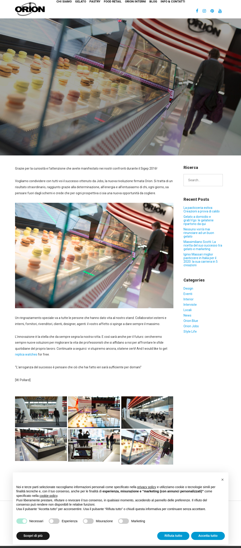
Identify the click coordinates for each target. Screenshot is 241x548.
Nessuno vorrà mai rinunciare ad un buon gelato (199, 232)
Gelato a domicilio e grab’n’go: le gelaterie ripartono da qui (199, 220)
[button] (222, 479)
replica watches (26, 354)
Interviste (190, 304)
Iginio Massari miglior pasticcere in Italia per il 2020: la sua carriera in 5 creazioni (201, 260)
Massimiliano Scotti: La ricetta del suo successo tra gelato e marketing (203, 245)
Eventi (188, 294)
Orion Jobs (191, 326)
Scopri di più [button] (33, 535)
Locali (188, 310)
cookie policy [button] (48, 496)
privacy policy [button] (146, 487)
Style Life (190, 331)
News (187, 315)
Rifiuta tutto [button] (173, 535)
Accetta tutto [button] (208, 535)
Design (188, 288)
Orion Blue (191, 321)
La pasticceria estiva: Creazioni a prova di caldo (202, 209)
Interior (189, 299)
